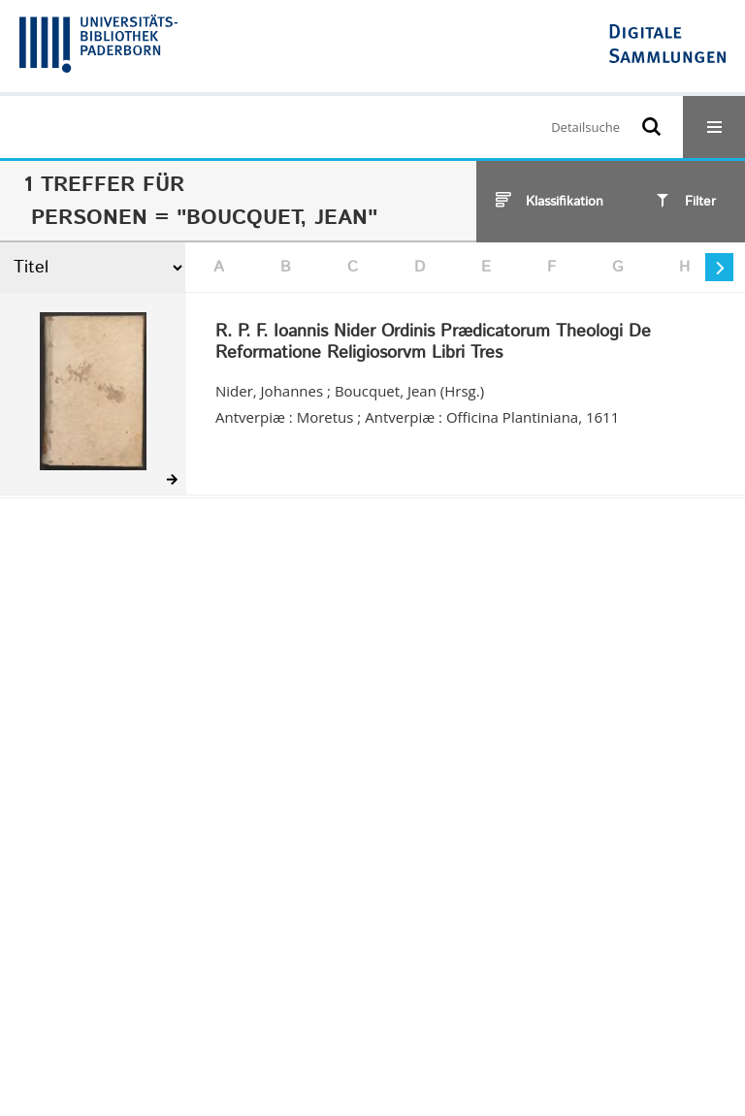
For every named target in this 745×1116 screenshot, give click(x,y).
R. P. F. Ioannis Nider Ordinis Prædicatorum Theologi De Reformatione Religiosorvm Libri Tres (433, 343)
